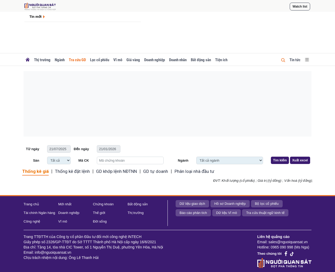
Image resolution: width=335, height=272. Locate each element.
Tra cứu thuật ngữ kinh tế (265, 213)
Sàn (36, 160)
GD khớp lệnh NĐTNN (116, 171)
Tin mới (36, 17)
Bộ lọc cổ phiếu (267, 204)
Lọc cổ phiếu (99, 60)
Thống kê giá (35, 171)
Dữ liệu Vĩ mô (226, 213)
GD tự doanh (155, 171)
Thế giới (99, 213)
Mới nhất (64, 204)
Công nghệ (32, 221)
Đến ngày (81, 149)
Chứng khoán (103, 204)
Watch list (300, 6)
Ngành (60, 60)
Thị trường (42, 60)
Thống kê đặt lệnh (72, 171)
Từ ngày (32, 149)
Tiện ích (221, 60)
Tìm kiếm (280, 160)
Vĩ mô (117, 60)
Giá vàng (133, 60)
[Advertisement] (167, 104)
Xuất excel (300, 160)
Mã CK (84, 160)
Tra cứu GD (77, 60)
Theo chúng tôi (269, 254)
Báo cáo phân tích (193, 213)
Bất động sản (201, 60)
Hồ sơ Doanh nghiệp (230, 204)
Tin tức (294, 60)
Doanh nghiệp (154, 60)
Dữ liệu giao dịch (192, 204)
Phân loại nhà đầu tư (194, 171)
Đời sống (100, 221)
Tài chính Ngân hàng (39, 213)
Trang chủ (31, 204)
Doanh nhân (178, 60)
